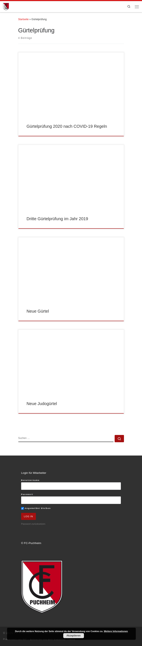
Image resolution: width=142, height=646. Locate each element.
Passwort (27, 494)
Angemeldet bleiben (36, 508)
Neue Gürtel (38, 311)
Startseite (23, 19)
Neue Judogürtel (42, 403)
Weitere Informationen (116, 631)
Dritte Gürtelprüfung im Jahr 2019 (57, 218)
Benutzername (30, 480)
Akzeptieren (74, 635)
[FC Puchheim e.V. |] (6, 6)
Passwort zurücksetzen (33, 524)
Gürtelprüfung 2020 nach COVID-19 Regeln (67, 126)
